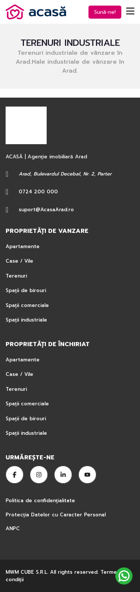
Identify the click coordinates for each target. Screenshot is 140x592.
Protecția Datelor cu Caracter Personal (56, 514)
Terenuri (16, 275)
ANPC (13, 528)
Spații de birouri (26, 290)
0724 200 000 (38, 191)
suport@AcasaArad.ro (46, 209)
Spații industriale (26, 319)
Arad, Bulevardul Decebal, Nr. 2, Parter (65, 173)
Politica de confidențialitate (41, 500)
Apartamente (23, 246)
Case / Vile (19, 261)
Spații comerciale (27, 305)
